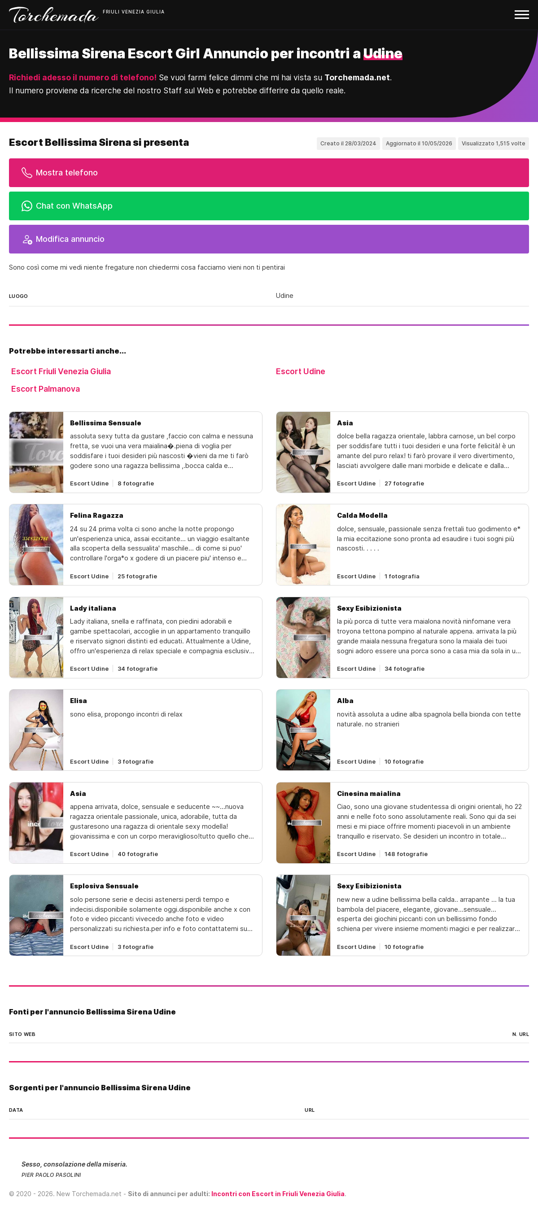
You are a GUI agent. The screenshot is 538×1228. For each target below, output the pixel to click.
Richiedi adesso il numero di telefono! (83, 77)
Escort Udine (300, 371)
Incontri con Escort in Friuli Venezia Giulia (278, 1193)
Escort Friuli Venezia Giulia (61, 371)
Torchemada (54, 15)
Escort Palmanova (45, 388)
